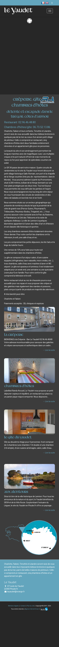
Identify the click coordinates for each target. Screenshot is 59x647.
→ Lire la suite (49, 350)
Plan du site (30, 606)
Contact (22, 606)
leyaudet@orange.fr (16, 591)
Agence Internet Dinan (32, 609)
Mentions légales (13, 606)
